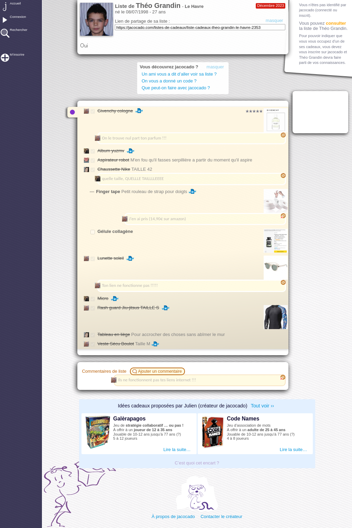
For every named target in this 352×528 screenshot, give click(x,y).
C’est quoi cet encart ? (197, 462)
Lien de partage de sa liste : (142, 21)
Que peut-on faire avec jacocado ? (176, 87)
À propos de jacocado (173, 516)
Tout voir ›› (262, 405)
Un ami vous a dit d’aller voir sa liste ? (180, 74)
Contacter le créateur (221, 516)
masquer (274, 20)
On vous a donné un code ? (169, 80)
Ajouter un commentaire (158, 371)
